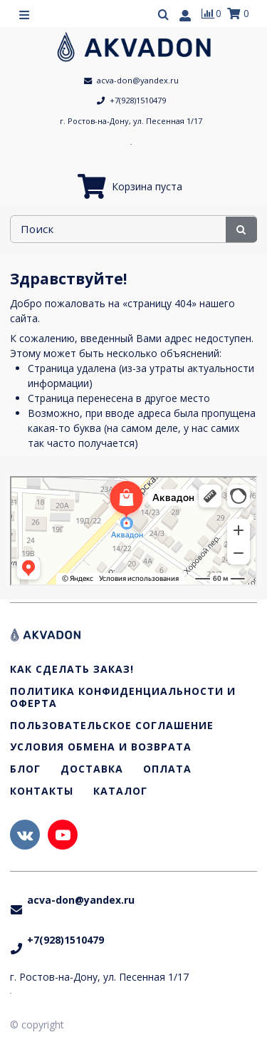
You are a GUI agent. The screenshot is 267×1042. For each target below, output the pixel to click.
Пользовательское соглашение (112, 726)
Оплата (167, 769)
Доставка (92, 769)
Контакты (41, 791)
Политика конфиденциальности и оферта (123, 698)
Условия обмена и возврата (101, 747)
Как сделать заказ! (72, 670)
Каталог (120, 791)
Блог (25, 769)
